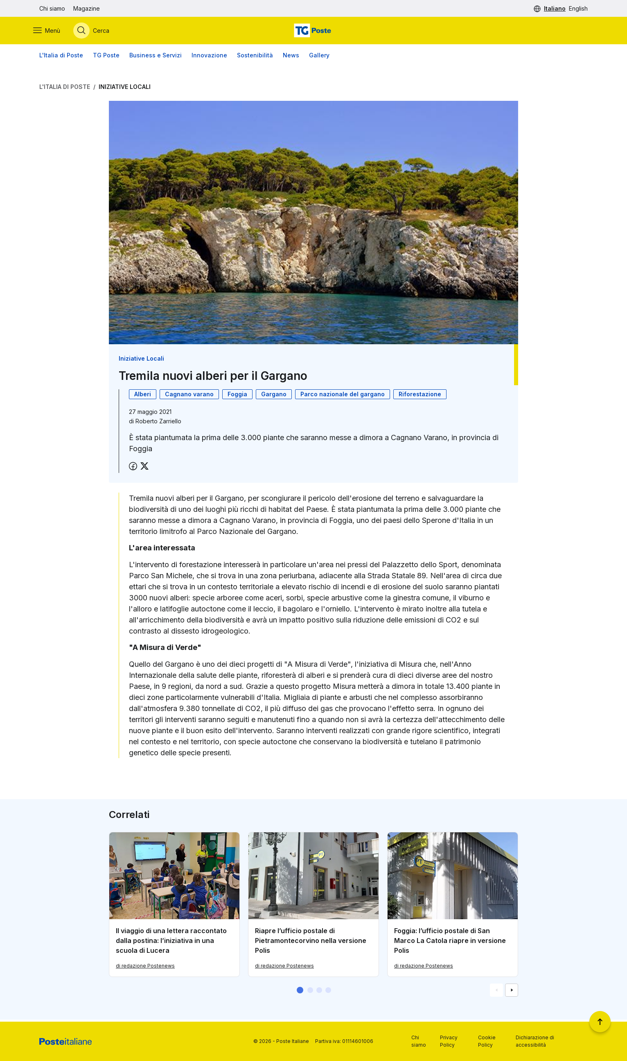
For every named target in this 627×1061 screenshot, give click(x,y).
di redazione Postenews (145, 968)
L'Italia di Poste (61, 57)
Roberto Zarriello (158, 423)
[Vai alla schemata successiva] (511, 992)
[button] (300, 992)
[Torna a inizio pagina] (600, 1021)
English (578, 8)
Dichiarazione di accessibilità (535, 1041)
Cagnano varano (189, 396)
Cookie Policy (487, 1041)
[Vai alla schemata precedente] (496, 992)
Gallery (319, 57)
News (291, 57)
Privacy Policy (449, 1041)
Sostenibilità (255, 57)
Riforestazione (420, 396)
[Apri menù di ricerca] (97, 31)
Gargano (273, 396)
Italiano (555, 8)
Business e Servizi (155, 57)
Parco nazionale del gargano (342, 396)
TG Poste (106, 57)
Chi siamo (52, 8)
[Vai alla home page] (313, 31)
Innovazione (209, 57)
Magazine (86, 8)
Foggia (237, 396)
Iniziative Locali (125, 88)
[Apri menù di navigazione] (52, 31)
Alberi (142, 396)
